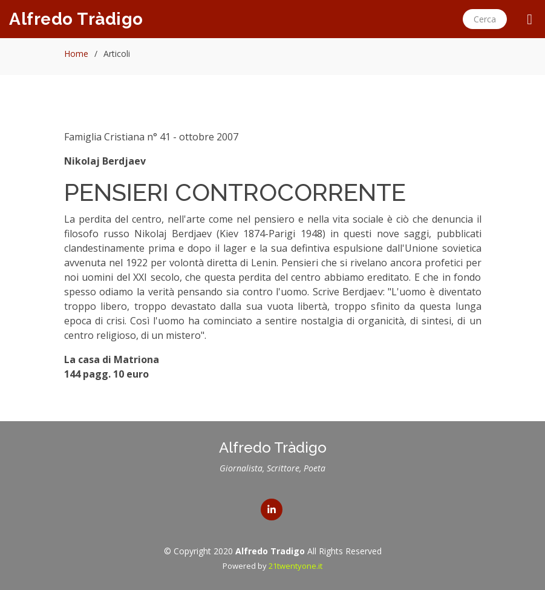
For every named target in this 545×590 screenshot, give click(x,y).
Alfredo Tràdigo (76, 19)
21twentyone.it (295, 565)
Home (76, 53)
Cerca (485, 19)
